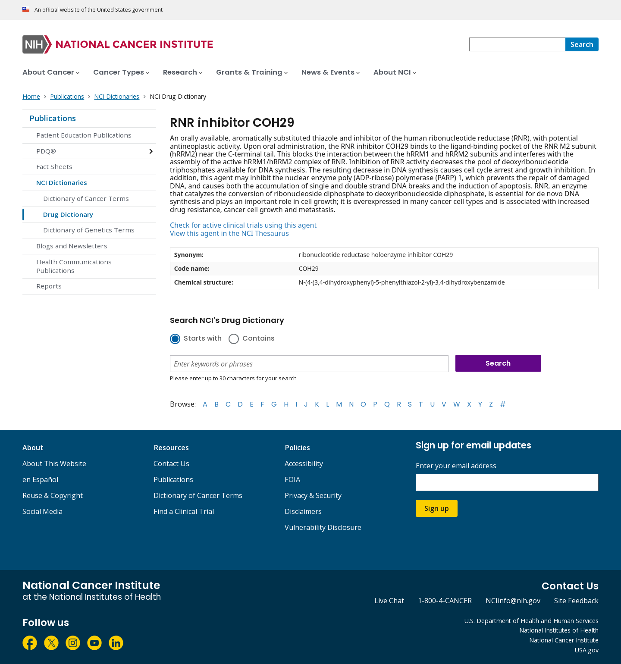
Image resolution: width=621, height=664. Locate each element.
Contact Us (171, 463)
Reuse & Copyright (52, 495)
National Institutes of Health (559, 630)
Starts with (203, 339)
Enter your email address (456, 465)
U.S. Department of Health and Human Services (531, 621)
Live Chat (389, 600)
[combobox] (517, 44)
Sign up (436, 508)
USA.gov (587, 650)
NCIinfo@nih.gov (513, 600)
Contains (258, 339)
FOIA (292, 479)
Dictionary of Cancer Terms (86, 198)
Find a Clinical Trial (184, 511)
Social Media (42, 511)
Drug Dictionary (68, 214)
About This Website (54, 463)
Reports (49, 286)
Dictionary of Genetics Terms (89, 230)
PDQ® (46, 151)
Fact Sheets (54, 166)
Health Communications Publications (74, 266)
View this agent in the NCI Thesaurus (229, 233)
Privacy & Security (313, 495)
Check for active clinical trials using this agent (243, 225)
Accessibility (304, 463)
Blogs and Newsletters (71, 245)
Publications (52, 118)
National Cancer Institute (564, 640)
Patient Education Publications (84, 135)
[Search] (582, 44)
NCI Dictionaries (61, 182)
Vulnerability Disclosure (323, 527)
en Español (40, 479)
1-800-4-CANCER (445, 600)
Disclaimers (303, 511)
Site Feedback (576, 600)
